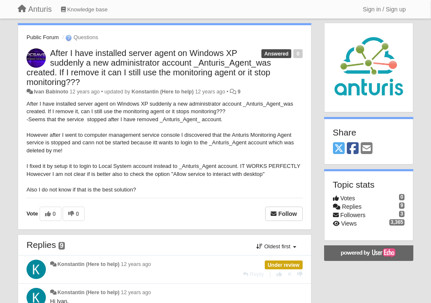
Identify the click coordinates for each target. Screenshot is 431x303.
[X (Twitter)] (339, 148)
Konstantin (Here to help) (163, 92)
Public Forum (43, 37)
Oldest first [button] (276, 246)
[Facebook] (353, 148)
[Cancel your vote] (289, 274)
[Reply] (253, 274)
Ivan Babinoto (51, 92)
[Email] (366, 148)
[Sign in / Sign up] (384, 9)
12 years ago (136, 264)
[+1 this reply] (279, 274)
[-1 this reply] (300, 274)
